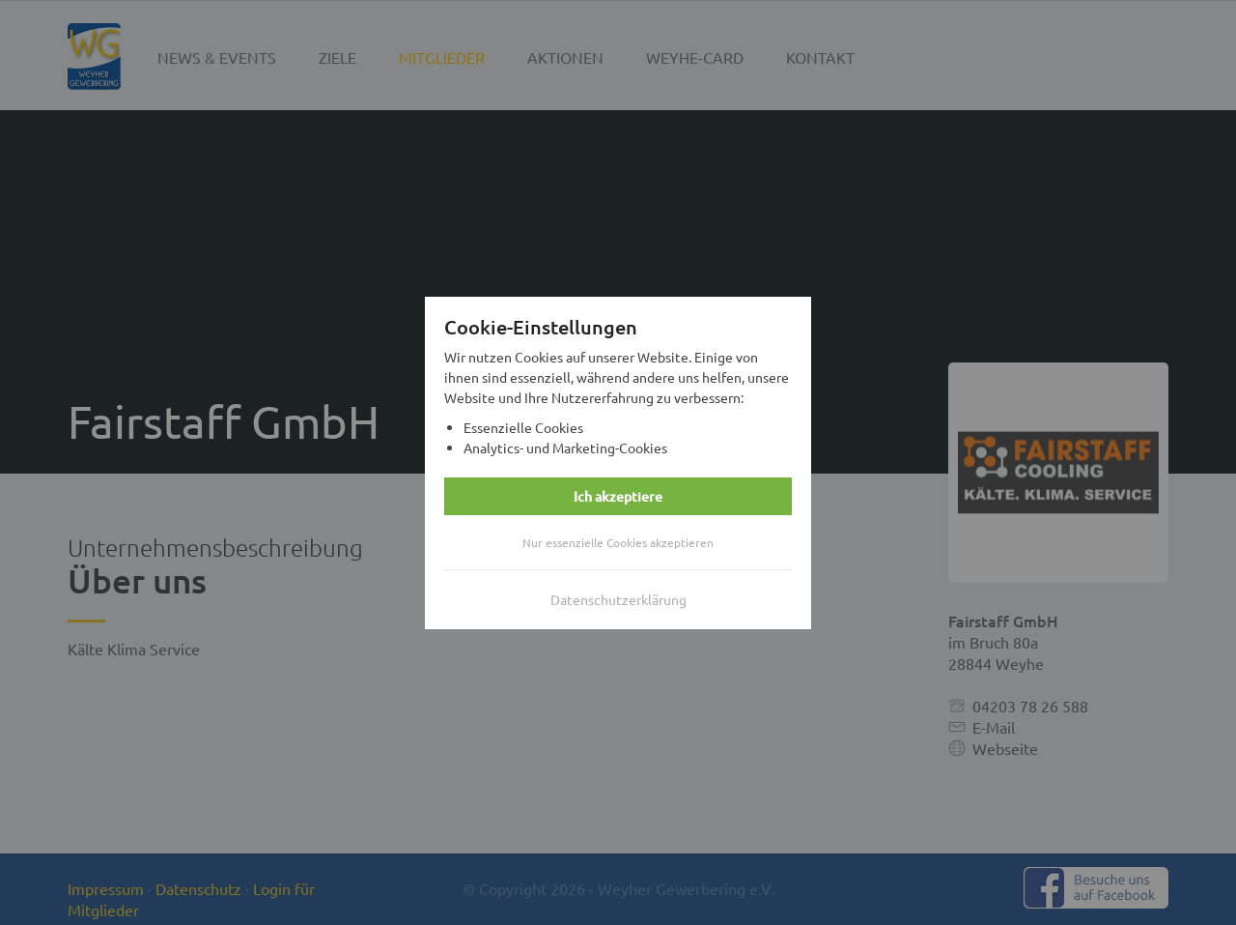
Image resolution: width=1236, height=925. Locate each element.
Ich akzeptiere (618, 496)
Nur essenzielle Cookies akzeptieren (618, 542)
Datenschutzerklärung (618, 599)
